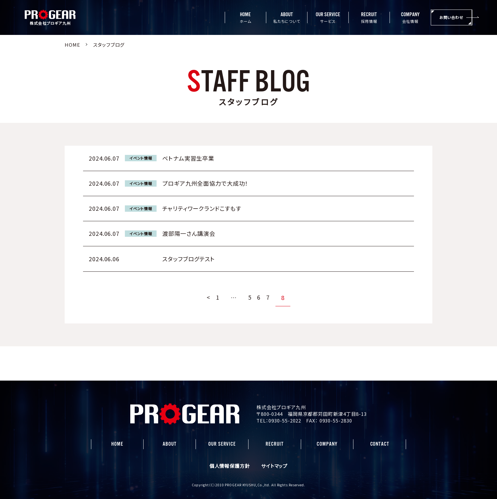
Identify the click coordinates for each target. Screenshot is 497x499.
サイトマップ (274, 465)
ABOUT (170, 444)
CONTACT (379, 444)
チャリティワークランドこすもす (201, 208)
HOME (117, 444)
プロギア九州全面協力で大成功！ (205, 183)
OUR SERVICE (222, 444)
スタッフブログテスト (188, 259)
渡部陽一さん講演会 (188, 233)
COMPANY (327, 444)
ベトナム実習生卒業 (188, 158)
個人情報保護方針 (230, 465)
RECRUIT (274, 444)
